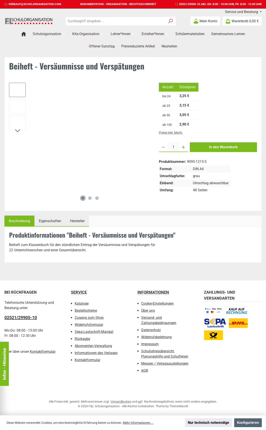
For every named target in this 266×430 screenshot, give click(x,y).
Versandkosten (120, 401)
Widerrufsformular (89, 325)
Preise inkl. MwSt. (171, 132)
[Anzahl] (173, 147)
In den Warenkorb (223, 147)
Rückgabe (82, 339)
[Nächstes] (17, 131)
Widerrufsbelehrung (156, 337)
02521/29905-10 (189, 4)
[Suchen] (170, 21)
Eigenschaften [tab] (50, 221)
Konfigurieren (248, 423)
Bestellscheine (86, 310)
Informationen (153, 292)
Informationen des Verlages (96, 353)
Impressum (150, 344)
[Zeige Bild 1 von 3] (83, 198)
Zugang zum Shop (89, 317)
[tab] (19, 221)
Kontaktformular (42, 351)
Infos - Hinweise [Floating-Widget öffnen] (4, 364)
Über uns (148, 310)
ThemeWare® (178, 406)
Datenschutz (151, 330)
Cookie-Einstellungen (157, 303)
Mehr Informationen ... (138, 422)
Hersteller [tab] (77, 221)
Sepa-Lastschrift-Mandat (94, 332)
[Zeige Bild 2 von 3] (90, 198)
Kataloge (82, 303)
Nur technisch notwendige (208, 423)
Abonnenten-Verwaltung (93, 346)
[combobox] (115, 21)
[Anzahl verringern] (163, 147)
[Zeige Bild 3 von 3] (97, 198)
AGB (144, 370)
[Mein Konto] (205, 21)
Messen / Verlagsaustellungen (164, 363)
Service (79, 292)
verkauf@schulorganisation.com (34, 4)
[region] (79, 143)
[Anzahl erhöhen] (183, 147)
